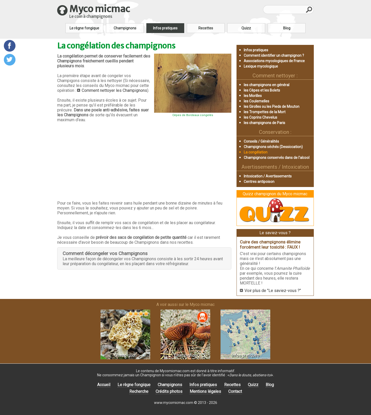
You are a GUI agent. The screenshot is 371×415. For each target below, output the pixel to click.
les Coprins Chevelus (260, 117)
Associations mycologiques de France (274, 61)
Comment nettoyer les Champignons (114, 90)
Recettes (205, 28)
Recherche (138, 391)
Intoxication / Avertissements (268, 176)
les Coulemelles (256, 101)
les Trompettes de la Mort (264, 112)
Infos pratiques (165, 28)
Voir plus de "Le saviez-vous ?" (272, 290)
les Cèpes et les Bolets (262, 90)
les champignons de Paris (264, 123)
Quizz (246, 28)
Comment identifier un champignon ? (274, 55)
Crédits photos (169, 391)
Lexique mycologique (261, 66)
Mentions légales (205, 391)
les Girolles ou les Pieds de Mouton (271, 106)
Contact (235, 391)
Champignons (125, 28)
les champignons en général (266, 85)
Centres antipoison (259, 182)
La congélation (255, 152)
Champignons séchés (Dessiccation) (273, 147)
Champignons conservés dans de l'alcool (276, 158)
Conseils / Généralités (261, 141)
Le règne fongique (84, 28)
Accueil (103, 384)
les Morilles (253, 96)
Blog (286, 28)
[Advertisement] (144, 161)
